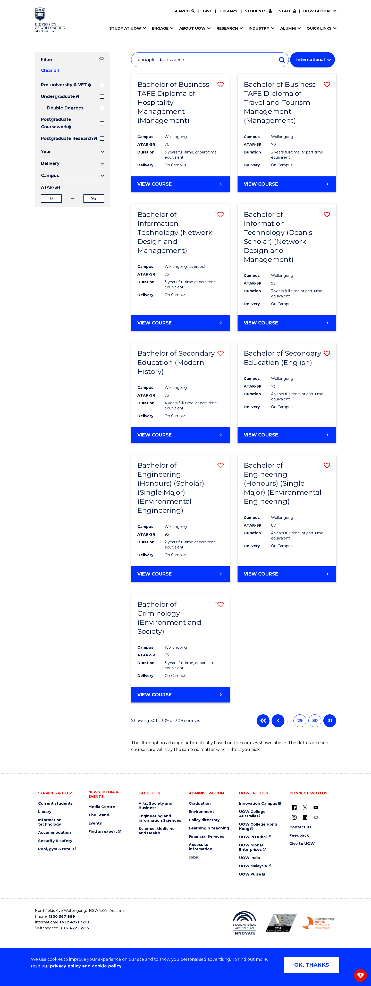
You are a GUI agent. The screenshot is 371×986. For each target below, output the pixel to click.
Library (229, 11)
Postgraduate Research (67, 138)
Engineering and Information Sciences (160, 818)
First (263, 720)
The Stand (98, 815)
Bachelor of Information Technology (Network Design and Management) (174, 232)
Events (95, 823)
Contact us (300, 827)
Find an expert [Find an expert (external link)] (102, 831)
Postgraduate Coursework (54, 123)
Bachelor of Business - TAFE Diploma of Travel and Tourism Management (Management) (282, 102)
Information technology (50, 822)
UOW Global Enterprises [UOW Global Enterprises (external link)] (251, 847)
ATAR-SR (50, 187)
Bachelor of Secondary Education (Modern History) (176, 362)
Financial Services (206, 836)
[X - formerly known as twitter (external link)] (305, 807)
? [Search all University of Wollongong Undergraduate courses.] (78, 96)
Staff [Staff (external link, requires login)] (285, 11)
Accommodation (54, 832)
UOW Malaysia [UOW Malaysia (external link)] (253, 866)
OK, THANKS (311, 965)
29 (300, 720)
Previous (278, 720)
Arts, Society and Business (155, 805)
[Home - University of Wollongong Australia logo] (50, 19)
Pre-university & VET (64, 84)
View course (154, 184)
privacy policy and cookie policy (86, 966)
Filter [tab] (47, 59)
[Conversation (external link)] (316, 817)
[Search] (184, 11)
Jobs (193, 857)
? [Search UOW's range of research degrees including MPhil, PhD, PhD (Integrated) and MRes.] (96, 138)
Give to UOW (302, 844)
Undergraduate (58, 96)
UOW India (249, 858)
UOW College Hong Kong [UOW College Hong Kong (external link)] (258, 826)
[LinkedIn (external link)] (305, 817)
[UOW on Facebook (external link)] (294, 807)
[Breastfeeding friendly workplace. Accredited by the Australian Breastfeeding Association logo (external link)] (318, 923)
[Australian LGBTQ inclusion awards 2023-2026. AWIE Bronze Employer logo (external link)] (281, 923)
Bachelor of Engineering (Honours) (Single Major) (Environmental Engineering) (283, 483)
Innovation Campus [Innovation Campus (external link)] (258, 803)
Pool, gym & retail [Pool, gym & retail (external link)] (55, 849)
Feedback (299, 835)
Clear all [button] (50, 70)
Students (256, 11)
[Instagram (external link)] (294, 817)
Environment (201, 812)
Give (207, 11)
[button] (220, 84)
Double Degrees (65, 108)
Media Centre (101, 807)
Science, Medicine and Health (157, 831)
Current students (55, 803)
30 (315, 720)
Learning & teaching (209, 828)
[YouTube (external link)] (316, 807)
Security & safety (55, 841)
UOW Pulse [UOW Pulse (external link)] (250, 874)
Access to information (200, 847)
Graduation (200, 803)
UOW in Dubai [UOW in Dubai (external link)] (253, 837)
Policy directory (204, 820)
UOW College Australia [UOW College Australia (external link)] (252, 814)
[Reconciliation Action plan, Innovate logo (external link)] (244, 923)
